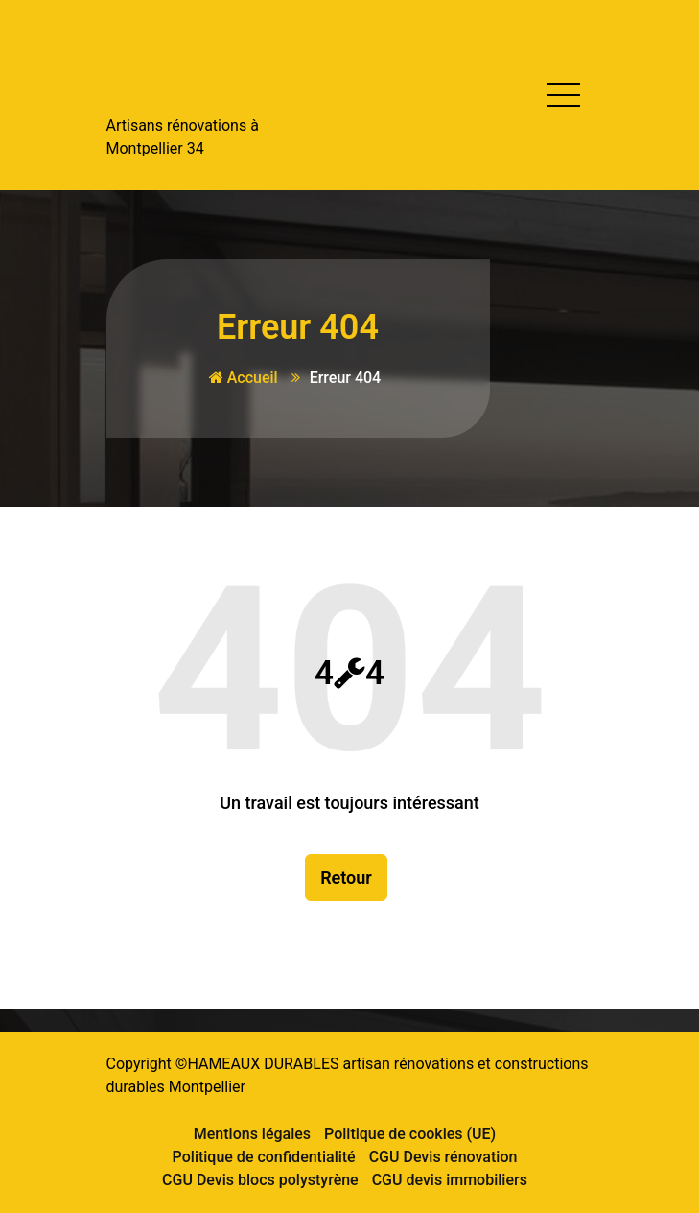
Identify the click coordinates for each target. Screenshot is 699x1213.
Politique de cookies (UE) (410, 1134)
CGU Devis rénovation (443, 1157)
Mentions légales (252, 1134)
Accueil (243, 378)
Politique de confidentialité (264, 1157)
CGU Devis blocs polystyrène (260, 1180)
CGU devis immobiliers (449, 1180)
